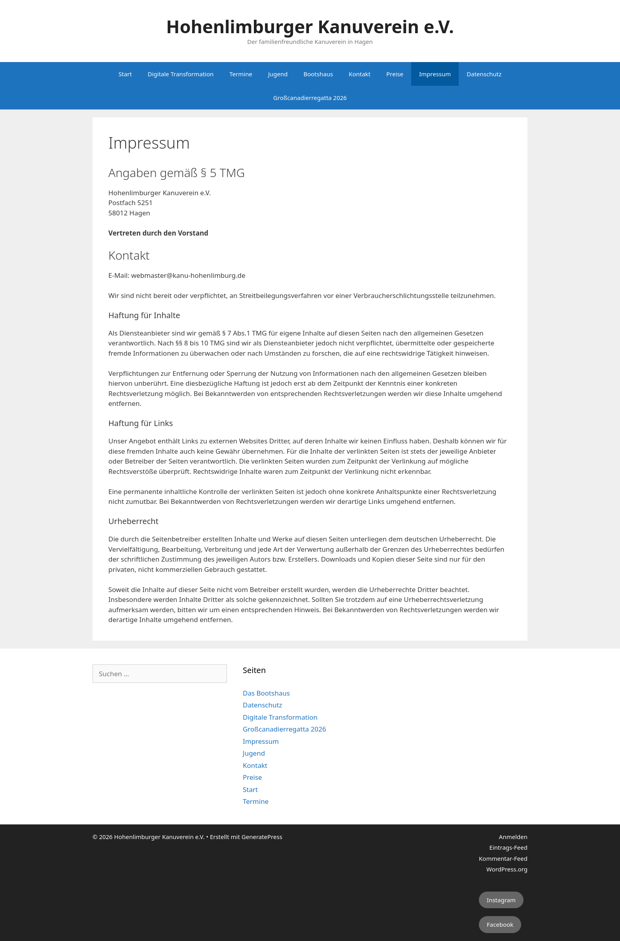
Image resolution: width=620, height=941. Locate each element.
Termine (240, 74)
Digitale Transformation (180, 74)
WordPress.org (506, 869)
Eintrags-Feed (508, 847)
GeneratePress (262, 837)
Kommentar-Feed (503, 858)
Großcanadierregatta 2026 (310, 98)
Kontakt (359, 74)
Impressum (435, 74)
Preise (394, 74)
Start (125, 74)
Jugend (278, 74)
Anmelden (513, 837)
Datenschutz (484, 74)
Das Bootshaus (266, 693)
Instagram (501, 900)
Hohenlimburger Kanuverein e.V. (310, 26)
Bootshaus (318, 74)
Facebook (500, 924)
